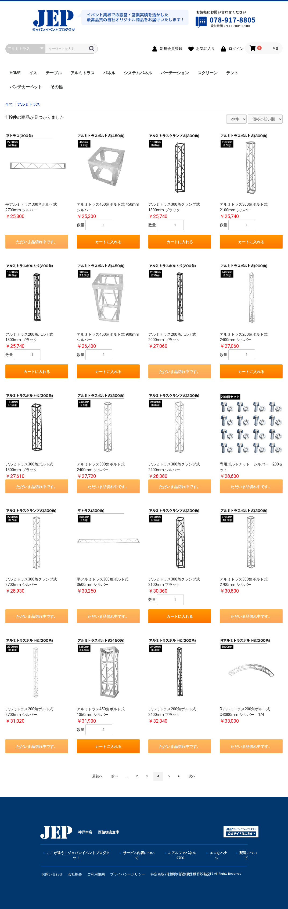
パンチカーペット (26, 86)
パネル (109, 73)
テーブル (54, 73)
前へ (114, 776)
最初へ (97, 776)
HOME (15, 73)
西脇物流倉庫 (108, 832)
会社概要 (75, 874)
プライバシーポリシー (127, 874)
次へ (192, 776)
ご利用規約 (96, 874)
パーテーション (175, 73)
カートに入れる (108, 242)
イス (33, 73)
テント (232, 73)
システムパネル (138, 73)
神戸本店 (85, 832)
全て (9, 104)
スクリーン (207, 73)
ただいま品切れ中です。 (36, 242)
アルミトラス (82, 73)
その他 (57, 86)
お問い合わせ (52, 874)
